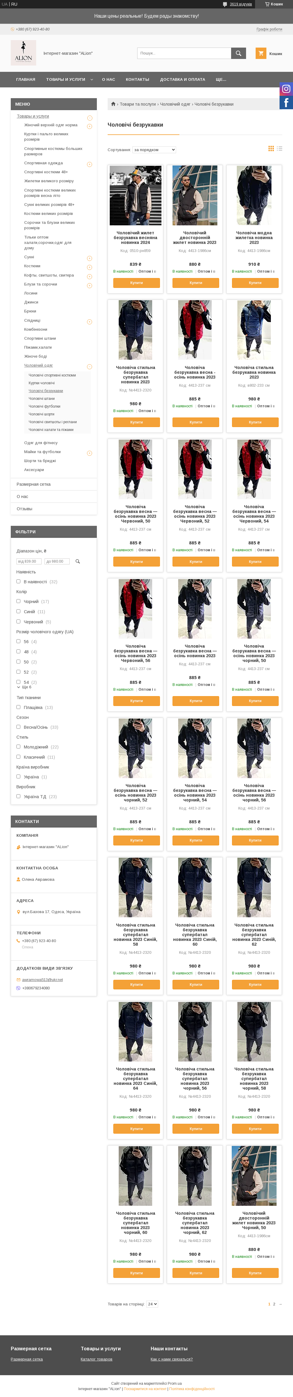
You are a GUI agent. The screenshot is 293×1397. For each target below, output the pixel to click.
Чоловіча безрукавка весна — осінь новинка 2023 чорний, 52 (135, 792)
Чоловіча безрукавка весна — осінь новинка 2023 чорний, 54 (195, 792)
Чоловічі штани (42, 399)
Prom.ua (175, 1383)
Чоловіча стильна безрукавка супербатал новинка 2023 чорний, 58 (254, 1079)
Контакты (137, 79)
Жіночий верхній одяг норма (50, 125)
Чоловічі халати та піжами (51, 430)
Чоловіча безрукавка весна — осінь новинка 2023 (195, 651)
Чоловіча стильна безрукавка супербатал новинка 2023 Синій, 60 (195, 935)
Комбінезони (35, 329)
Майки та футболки (42, 452)
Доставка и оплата (182, 79)
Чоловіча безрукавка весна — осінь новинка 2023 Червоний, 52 (195, 513)
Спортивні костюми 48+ (46, 172)
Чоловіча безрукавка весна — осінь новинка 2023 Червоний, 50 (135, 513)
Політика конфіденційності (192, 1389)
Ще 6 (26, 687)
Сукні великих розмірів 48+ (49, 204)
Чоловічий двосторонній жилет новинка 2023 (194, 237)
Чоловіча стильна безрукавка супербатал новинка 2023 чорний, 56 (194, 1079)
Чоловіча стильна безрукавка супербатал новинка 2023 (135, 374)
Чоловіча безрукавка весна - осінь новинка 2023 (195, 372)
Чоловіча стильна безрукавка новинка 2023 (254, 372)
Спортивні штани (40, 338)
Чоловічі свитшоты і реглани (53, 422)
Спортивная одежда (43, 163)
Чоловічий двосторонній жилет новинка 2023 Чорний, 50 (254, 1220)
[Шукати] (238, 53)
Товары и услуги (65, 79)
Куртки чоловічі (42, 383)
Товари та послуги (138, 104)
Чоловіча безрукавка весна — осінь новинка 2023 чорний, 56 (254, 792)
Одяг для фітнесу (41, 443)
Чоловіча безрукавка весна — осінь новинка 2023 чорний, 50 (254, 653)
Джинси (31, 302)
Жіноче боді (35, 356)
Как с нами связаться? (172, 1359)
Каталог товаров (96, 1359)
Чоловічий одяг (175, 104)
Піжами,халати (38, 347)
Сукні (29, 257)
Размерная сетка (34, 484)
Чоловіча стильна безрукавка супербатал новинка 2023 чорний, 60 (135, 1223)
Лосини (30, 293)
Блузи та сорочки (40, 284)
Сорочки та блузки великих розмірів (49, 225)
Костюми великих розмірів (48, 213)
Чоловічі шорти (41, 414)
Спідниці (32, 320)
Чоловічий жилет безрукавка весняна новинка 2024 (135, 237)
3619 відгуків (241, 4)
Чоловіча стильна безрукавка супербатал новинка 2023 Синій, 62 (254, 935)
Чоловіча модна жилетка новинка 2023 (254, 237)
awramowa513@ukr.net (42, 979)
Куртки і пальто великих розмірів (46, 137)
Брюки (30, 311)
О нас (108, 79)
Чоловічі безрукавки (46, 391)
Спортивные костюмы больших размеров (53, 151)
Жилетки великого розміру (49, 181)
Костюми (32, 266)
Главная (25, 79)
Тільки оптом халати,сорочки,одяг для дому (47, 242)
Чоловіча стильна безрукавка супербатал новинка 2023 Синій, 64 (135, 1079)
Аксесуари (34, 469)
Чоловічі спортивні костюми (52, 375)
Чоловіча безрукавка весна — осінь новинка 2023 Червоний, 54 (254, 513)
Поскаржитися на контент (145, 1389)
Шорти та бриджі (40, 460)
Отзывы (24, 508)
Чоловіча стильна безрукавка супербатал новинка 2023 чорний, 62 (194, 1223)
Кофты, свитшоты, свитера (49, 275)
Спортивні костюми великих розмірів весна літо (50, 193)
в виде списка (279, 150)
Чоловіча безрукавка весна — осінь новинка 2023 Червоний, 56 (135, 653)
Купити (136, 283)
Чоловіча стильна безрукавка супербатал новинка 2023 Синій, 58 (135, 935)
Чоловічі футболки (44, 406)
